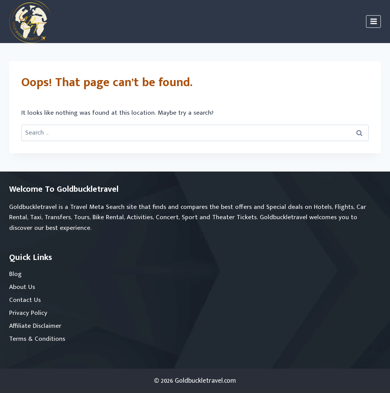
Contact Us (25, 300)
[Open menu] (373, 21)
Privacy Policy (28, 313)
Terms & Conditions (37, 339)
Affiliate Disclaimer (35, 326)
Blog (15, 274)
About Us (22, 287)
